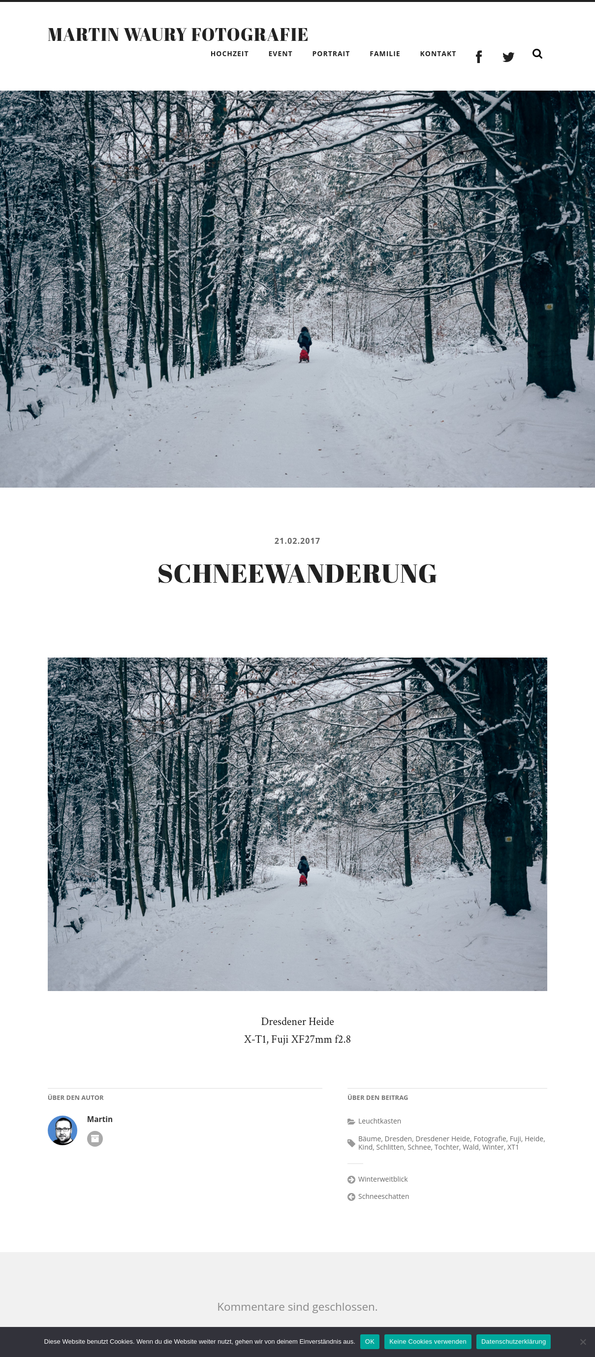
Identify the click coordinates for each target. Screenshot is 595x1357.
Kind (365, 1147)
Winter (493, 1147)
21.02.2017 (297, 540)
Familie (385, 53)
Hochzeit (230, 53)
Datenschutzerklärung (513, 1341)
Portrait (331, 53)
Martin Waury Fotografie (178, 34)
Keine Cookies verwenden (428, 1341)
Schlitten (390, 1147)
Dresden (398, 1138)
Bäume (369, 1138)
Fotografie (489, 1138)
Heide (534, 1138)
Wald (471, 1147)
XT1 (513, 1147)
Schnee (419, 1147)
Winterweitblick (383, 1179)
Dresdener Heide (442, 1138)
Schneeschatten (383, 1196)
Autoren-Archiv (95, 1139)
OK (370, 1341)
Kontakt (438, 53)
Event (281, 53)
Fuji (515, 1138)
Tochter (447, 1147)
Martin (100, 1119)
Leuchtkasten (379, 1120)
